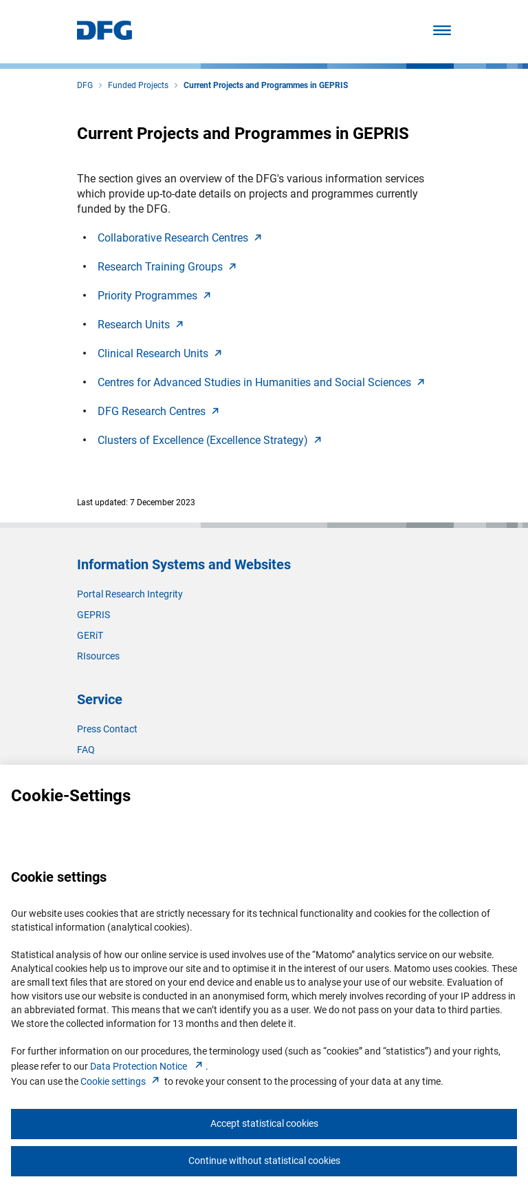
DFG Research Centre (160, 411)
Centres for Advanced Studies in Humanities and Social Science (263, 382)
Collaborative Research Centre (181, 237)
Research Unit (142, 324)
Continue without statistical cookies (264, 1160)
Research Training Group (168, 266)
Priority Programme (156, 295)
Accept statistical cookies (264, 1123)
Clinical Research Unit (161, 353)
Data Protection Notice (148, 1066)
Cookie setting (121, 1081)
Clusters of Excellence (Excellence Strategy (211, 440)
